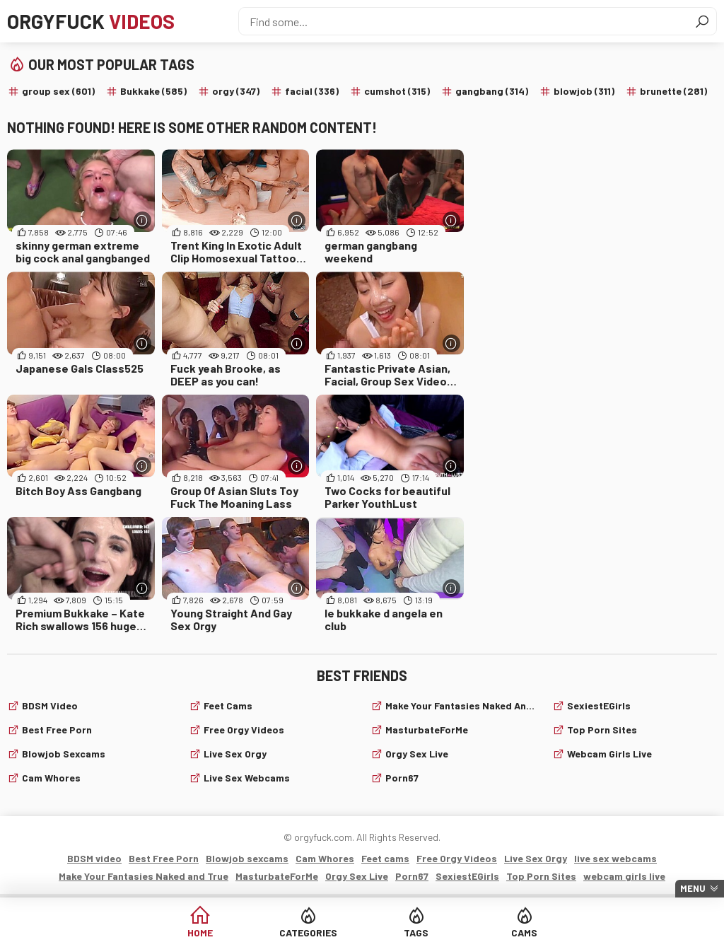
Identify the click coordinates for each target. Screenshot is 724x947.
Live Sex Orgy (235, 754)
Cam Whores (51, 778)
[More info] (142, 220)
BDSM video (50, 705)
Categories (308, 932)
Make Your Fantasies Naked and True (460, 705)
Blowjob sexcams (63, 754)
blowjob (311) (584, 91)
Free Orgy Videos (244, 730)
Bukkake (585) (153, 91)
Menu (693, 888)
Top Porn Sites (602, 730)
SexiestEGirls (599, 705)
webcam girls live (609, 754)
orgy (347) (235, 91)
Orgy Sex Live (416, 754)
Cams (524, 932)
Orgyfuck (91, 21)
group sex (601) (58, 91)
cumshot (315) (397, 91)
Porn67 (402, 778)
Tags (416, 932)
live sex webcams (247, 778)
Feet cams (228, 705)
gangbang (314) (491, 91)
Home (200, 932)
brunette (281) (673, 91)
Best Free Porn (57, 730)
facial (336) (312, 91)
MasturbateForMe (426, 730)
